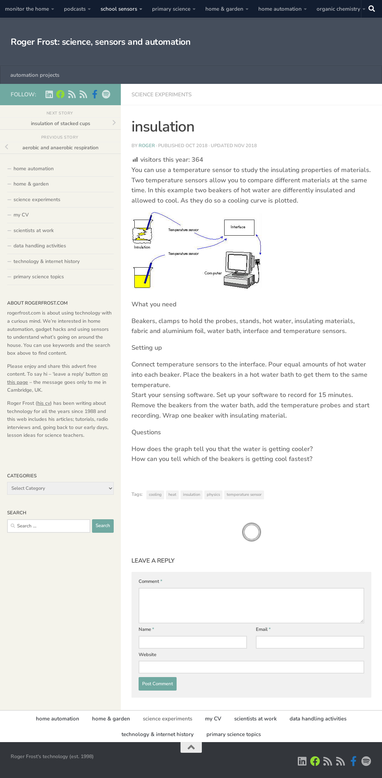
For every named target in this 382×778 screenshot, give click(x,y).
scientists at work (34, 230)
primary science (171, 8)
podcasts (75, 8)
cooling (155, 494)
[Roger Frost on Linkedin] (49, 94)
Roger (147, 146)
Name (146, 629)
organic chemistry (338, 8)
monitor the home (27, 8)
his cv (43, 403)
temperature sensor (244, 494)
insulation (191, 494)
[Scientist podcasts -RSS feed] (72, 94)
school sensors (119, 8)
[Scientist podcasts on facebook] (94, 94)
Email (263, 629)
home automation (280, 8)
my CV (21, 214)
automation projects (34, 75)
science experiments (161, 94)
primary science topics (39, 276)
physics (213, 494)
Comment (150, 581)
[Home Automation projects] (60, 94)
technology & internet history (47, 261)
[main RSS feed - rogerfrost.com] (83, 94)
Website (147, 654)
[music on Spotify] (106, 94)
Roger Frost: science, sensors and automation (100, 42)
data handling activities (40, 245)
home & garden (224, 8)
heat (172, 494)
